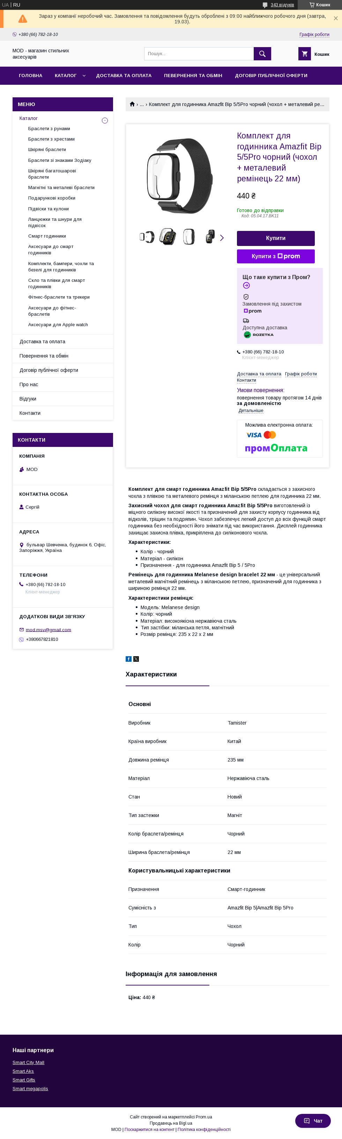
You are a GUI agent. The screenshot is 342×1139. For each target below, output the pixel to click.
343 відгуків (282, 4)
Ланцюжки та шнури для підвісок (55, 222)
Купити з (276, 256)
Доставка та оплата (123, 75)
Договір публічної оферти (271, 75)
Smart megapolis (30, 1088)
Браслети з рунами (49, 128)
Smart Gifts (24, 1079)
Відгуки (28, 399)
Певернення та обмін (193, 75)
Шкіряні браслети (47, 149)
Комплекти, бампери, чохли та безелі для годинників (61, 266)
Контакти (30, 413)
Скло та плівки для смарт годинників (56, 283)
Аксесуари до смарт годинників (50, 249)
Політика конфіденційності (204, 1129)
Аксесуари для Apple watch (58, 324)
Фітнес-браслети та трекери (59, 297)
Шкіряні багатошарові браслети (52, 174)
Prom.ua (204, 1117)
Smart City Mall (28, 1062)
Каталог (65, 75)
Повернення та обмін (44, 356)
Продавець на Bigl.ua (171, 1123)
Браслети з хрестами (51, 139)
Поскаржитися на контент (149, 1129)
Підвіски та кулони (48, 208)
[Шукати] (262, 53)
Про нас (29, 384)
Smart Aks (23, 1071)
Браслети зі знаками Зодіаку (59, 160)
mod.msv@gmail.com (48, 629)
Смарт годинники (47, 236)
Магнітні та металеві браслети (61, 187)
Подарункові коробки (51, 198)
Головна (30, 75)
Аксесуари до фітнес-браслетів (52, 311)
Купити (276, 238)
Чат (313, 1121)
